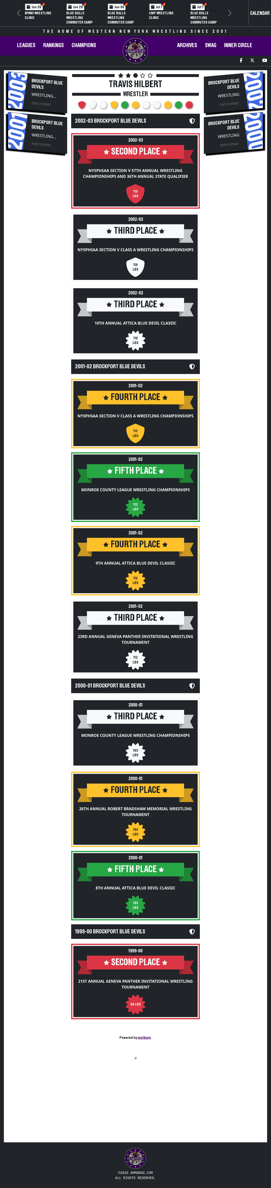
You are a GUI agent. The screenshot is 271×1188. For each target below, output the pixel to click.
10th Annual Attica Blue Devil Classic (135, 323)
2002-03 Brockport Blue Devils (110, 121)
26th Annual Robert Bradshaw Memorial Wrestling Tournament (135, 811)
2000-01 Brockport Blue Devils (110, 686)
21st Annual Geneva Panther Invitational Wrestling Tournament (135, 983)
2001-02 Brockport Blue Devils (110, 367)
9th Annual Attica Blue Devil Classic (135, 563)
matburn (144, 1038)
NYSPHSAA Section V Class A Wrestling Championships (135, 249)
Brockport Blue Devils (47, 84)
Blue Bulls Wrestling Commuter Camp (79, 17)
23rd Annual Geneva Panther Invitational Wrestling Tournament (135, 639)
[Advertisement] (37, 240)
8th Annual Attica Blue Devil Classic (135, 888)
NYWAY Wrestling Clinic (38, 15)
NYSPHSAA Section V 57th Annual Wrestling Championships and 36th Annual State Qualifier (135, 173)
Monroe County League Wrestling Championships (135, 489)
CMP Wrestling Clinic (161, 15)
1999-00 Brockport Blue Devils (110, 931)
